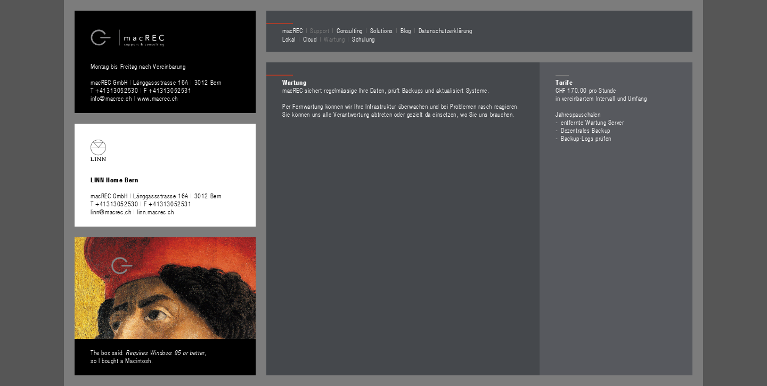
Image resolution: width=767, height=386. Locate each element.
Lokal (289, 39)
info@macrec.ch (111, 98)
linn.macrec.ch (155, 211)
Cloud (310, 39)
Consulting (350, 30)
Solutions (381, 30)
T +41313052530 (115, 90)
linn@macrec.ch (111, 211)
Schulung (363, 39)
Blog (406, 30)
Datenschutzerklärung (445, 30)
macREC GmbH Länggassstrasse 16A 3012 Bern (156, 82)
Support (319, 30)
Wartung (334, 39)
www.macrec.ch (157, 98)
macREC (292, 30)
